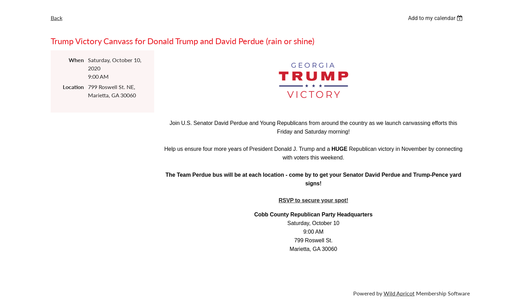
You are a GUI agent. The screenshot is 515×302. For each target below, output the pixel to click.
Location (73, 87)
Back (56, 17)
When (76, 60)
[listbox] (436, 18)
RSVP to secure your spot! (313, 200)
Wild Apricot (399, 293)
